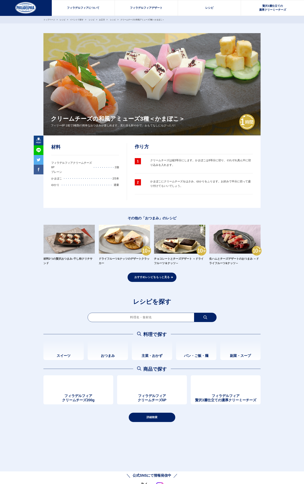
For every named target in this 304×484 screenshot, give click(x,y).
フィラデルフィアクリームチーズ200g (78, 398)
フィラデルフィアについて (83, 7)
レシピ (209, 7)
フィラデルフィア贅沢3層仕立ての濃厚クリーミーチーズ (225, 398)
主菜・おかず (152, 356)
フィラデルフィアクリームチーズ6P (152, 398)
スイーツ (64, 356)
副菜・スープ (240, 356)
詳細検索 (152, 417)
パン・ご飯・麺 (196, 356)
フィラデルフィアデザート (146, 7)
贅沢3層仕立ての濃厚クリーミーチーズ (272, 7)
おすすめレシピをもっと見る (152, 277)
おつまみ (108, 356)
